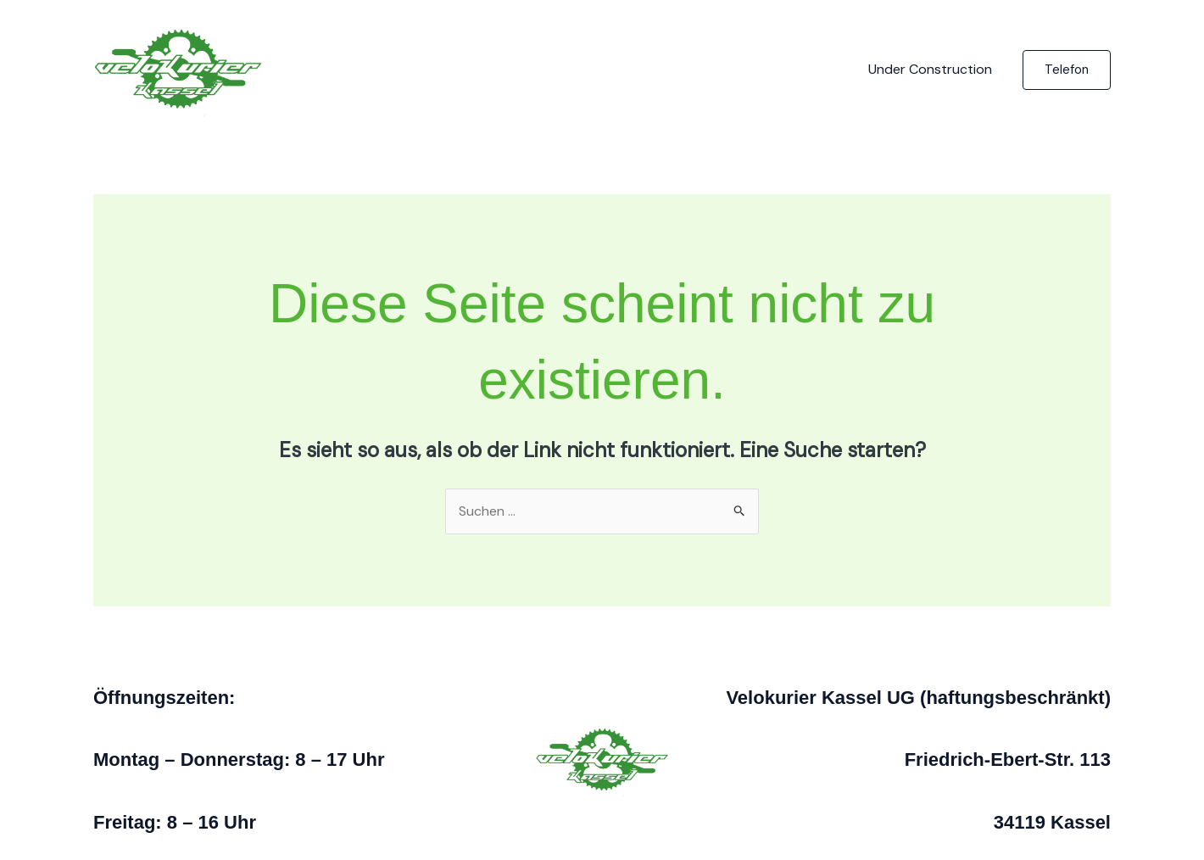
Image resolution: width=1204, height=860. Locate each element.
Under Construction (930, 69)
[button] (1067, 70)
